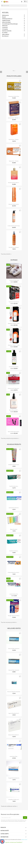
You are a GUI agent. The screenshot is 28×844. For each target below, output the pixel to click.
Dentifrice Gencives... (14, 486)
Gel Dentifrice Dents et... (14, 507)
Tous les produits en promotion (10, 438)
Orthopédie (5, 29)
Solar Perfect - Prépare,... (14, 139)
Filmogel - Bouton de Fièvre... (14, 615)
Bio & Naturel (5, 36)
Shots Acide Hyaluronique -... (14, 431)
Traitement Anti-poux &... (14, 301)
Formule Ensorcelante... (14, 366)
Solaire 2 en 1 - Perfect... (14, 161)
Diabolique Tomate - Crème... (14, 323)
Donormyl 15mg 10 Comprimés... (14, 691)
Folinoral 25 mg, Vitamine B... (14, 648)
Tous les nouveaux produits (9, 622)
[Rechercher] (14, 5)
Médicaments (5, 15)
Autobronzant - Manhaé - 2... (14, 117)
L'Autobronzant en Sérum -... (14, 182)
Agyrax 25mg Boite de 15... (14, 713)
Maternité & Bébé (6, 22)
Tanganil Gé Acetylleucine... (14, 778)
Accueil (5, 12)
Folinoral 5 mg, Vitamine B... (14, 670)
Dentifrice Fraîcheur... (14, 550)
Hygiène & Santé (6, 20)
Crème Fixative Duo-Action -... (14, 572)
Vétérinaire (5, 25)
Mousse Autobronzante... (14, 204)
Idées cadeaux (5, 34)
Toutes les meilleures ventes (9, 806)
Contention (5, 27)
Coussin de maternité (14, 280)
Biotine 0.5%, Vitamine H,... (14, 734)
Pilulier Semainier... (14, 529)
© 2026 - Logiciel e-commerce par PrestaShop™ (11, 842)
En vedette (4, 32)
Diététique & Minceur (7, 18)
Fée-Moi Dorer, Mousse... (14, 247)
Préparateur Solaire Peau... (14, 96)
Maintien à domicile (6, 31)
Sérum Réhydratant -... (14, 410)
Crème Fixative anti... (14, 594)
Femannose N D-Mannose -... (14, 388)
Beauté (4, 17)
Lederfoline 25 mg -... (14, 756)
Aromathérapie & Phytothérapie (10, 24)
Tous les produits (6, 254)
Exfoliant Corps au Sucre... (14, 464)
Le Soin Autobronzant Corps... (14, 225)
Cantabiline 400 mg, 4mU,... (14, 799)
